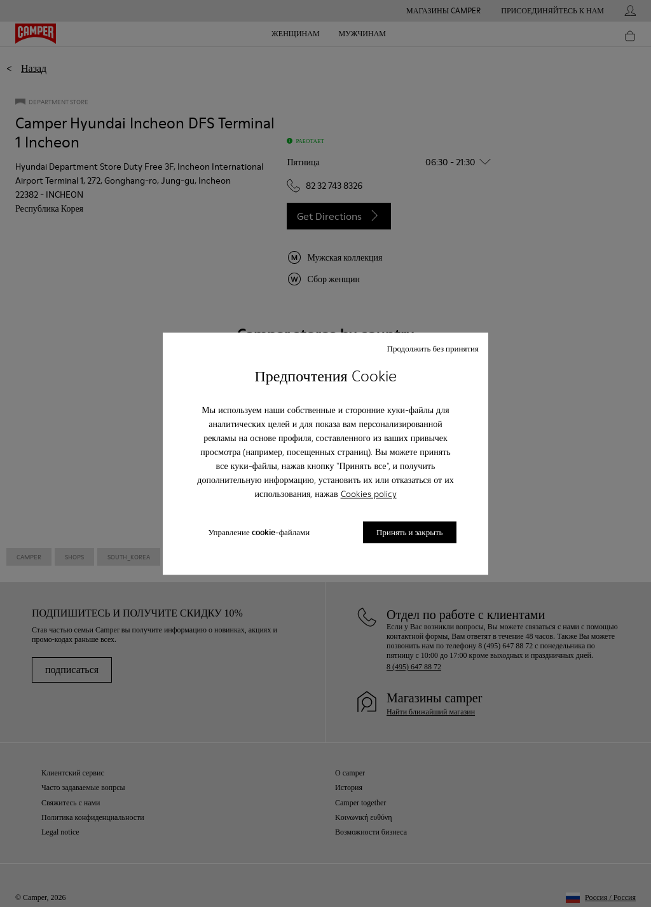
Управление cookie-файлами (259, 532)
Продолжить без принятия (433, 348)
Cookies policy (369, 494)
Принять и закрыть (409, 532)
